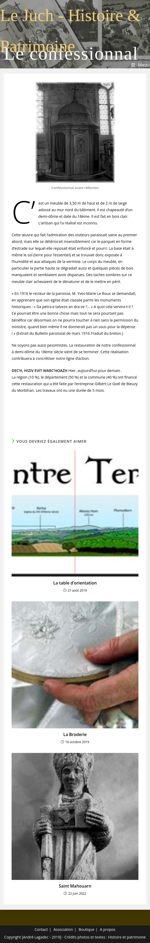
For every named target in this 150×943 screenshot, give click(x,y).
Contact (41, 929)
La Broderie (75, 734)
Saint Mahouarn (75, 886)
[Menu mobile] (140, 65)
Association (63, 929)
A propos (108, 929)
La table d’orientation (75, 583)
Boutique (86, 929)
